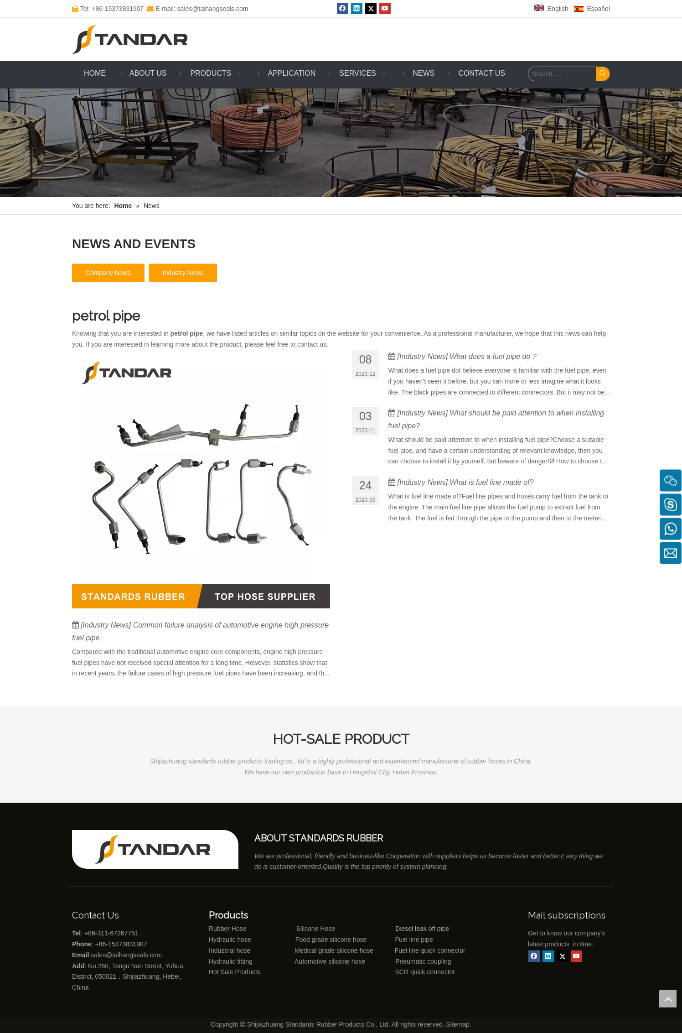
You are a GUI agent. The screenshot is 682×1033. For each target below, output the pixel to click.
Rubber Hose (228, 928)
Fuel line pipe (414, 939)
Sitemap (458, 1024)
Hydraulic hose (230, 939)
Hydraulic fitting (231, 961)
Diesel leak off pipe (422, 928)
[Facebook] (342, 8)
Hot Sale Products (234, 972)
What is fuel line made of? (491, 482)
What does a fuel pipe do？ (493, 356)
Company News (108, 272)
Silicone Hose (297, 928)
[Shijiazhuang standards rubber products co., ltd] (158, 849)
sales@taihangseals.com (127, 955)
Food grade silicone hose (331, 939)
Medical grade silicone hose (333, 950)
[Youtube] (385, 8)
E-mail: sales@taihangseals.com (197, 8)
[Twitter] (371, 8)
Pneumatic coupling (423, 961)
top (668, 998)
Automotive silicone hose (313, 961)
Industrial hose (229, 950)
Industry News (183, 272)
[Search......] (562, 74)
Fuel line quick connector (430, 950)
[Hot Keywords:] (603, 74)
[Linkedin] (356, 8)
